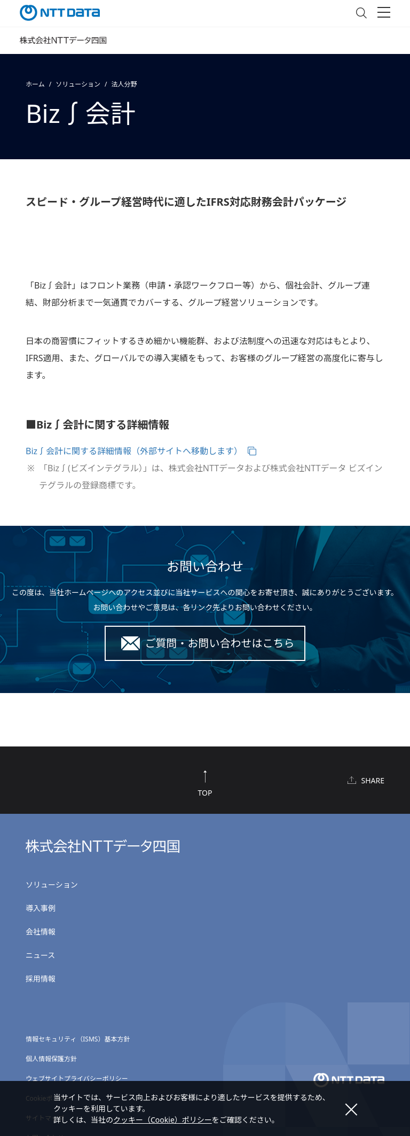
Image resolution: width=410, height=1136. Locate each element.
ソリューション (78, 84)
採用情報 (41, 979)
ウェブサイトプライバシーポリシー (77, 1078)
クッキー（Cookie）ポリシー (162, 1120)
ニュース (40, 955)
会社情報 (41, 932)
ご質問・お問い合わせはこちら (220, 643)
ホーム (35, 84)
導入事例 (41, 908)
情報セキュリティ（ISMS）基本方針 (78, 1039)
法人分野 (124, 84)
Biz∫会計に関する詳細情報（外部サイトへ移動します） (134, 451)
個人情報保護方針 (51, 1058)
